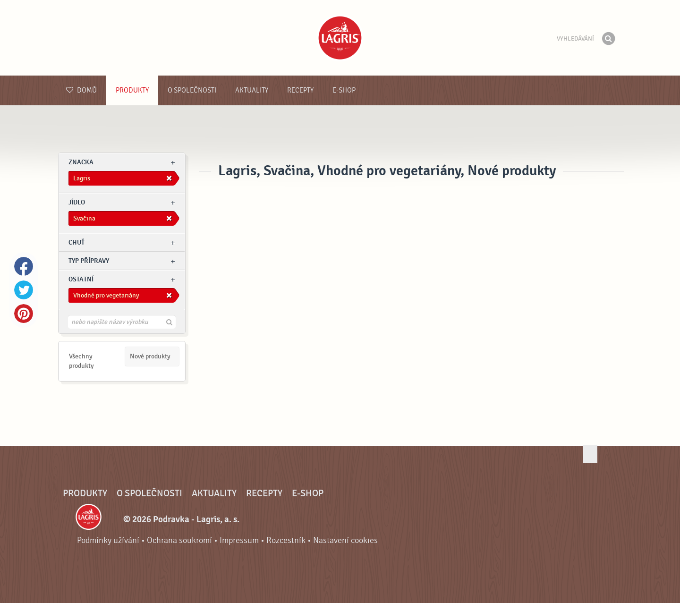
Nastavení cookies (345, 540)
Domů (81, 90)
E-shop (344, 90)
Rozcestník (286, 540)
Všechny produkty (81, 361)
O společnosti (192, 90)
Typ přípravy (88, 261)
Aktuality (251, 90)
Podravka (340, 37)
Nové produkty (150, 356)
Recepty (300, 90)
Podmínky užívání (108, 540)
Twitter (23, 289)
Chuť (76, 242)
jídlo (76, 202)
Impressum (239, 540)
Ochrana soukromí (179, 540)
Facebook (23, 266)
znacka (81, 162)
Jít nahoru (590, 454)
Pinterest (23, 313)
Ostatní (81, 279)
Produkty (132, 90)
